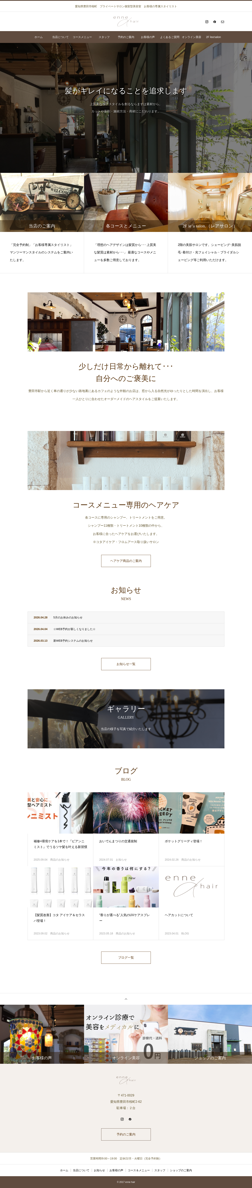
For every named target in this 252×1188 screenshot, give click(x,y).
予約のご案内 (126, 37)
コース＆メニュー (139, 1170)
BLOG (185, 933)
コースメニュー (82, 37)
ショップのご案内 (181, 1170)
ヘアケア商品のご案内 (126, 560)
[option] (126, 108)
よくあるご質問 (169, 37)
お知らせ (121, 859)
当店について (60, 37)
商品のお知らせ (59, 859)
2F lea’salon (213, 37)
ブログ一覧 (126, 957)
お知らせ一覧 (126, 664)
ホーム (38, 37)
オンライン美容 (191, 37)
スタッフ (104, 37)
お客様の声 (148, 37)
